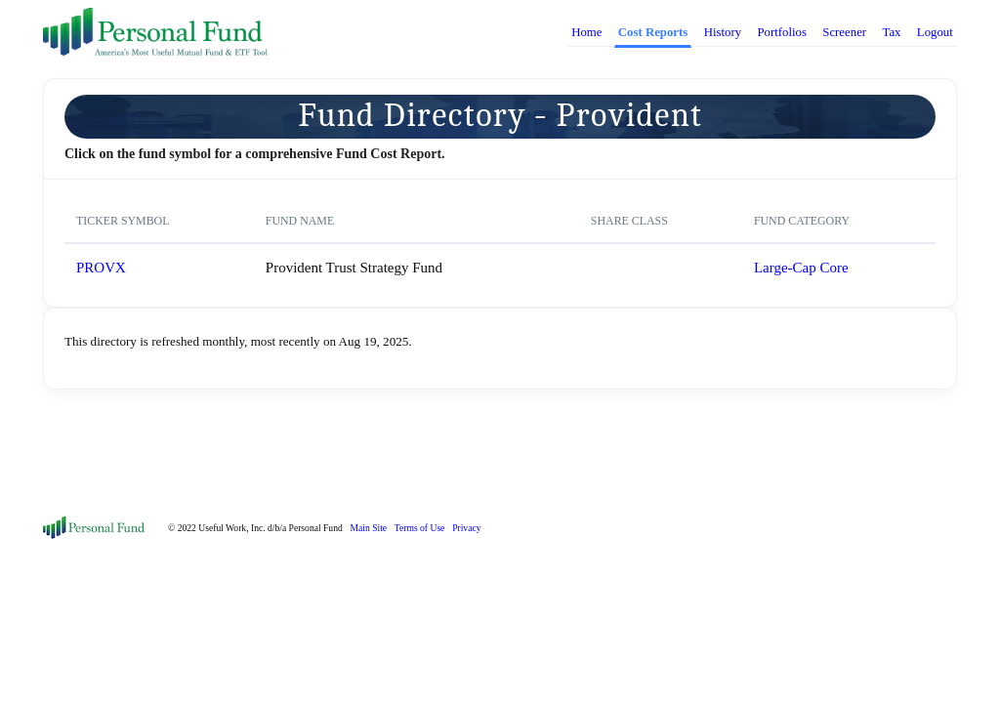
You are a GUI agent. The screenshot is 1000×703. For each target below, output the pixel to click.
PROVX (101, 267)
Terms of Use (420, 527)
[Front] (94, 526)
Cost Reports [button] (653, 32)
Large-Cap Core (801, 267)
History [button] (722, 32)
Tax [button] (891, 32)
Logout (935, 32)
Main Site (369, 527)
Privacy (466, 527)
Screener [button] (844, 32)
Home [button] (586, 32)
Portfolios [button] (781, 32)
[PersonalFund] (155, 33)
